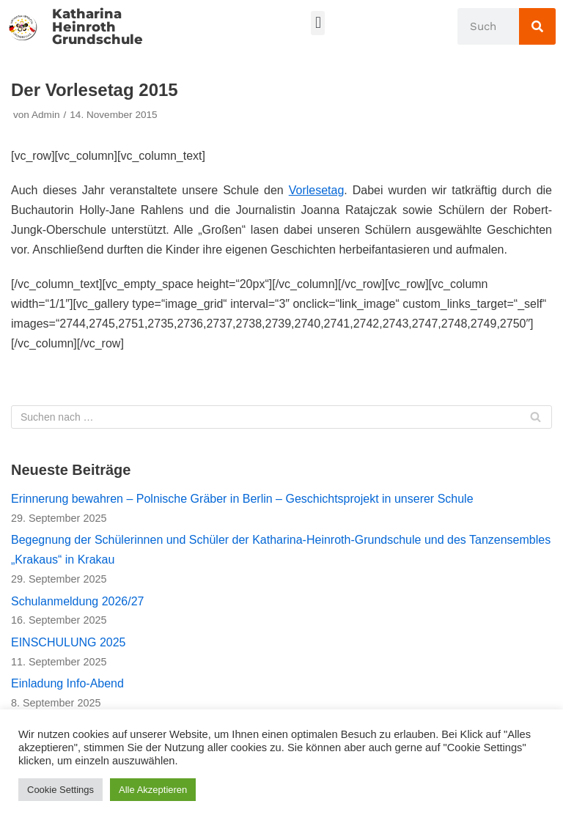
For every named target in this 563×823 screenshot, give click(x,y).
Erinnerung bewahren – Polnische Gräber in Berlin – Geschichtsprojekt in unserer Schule (242, 498)
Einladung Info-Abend (67, 683)
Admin (46, 114)
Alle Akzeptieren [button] (153, 789)
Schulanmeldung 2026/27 (77, 601)
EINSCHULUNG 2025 (68, 642)
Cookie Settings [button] (60, 789)
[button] (318, 23)
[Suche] (537, 26)
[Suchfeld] (281, 417)
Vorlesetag (317, 190)
